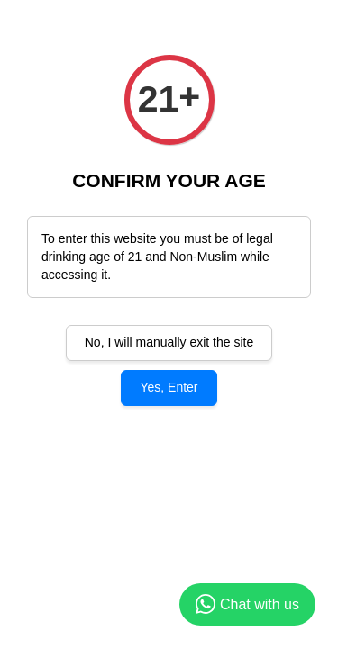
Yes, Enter (168, 387)
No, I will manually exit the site (169, 342)
